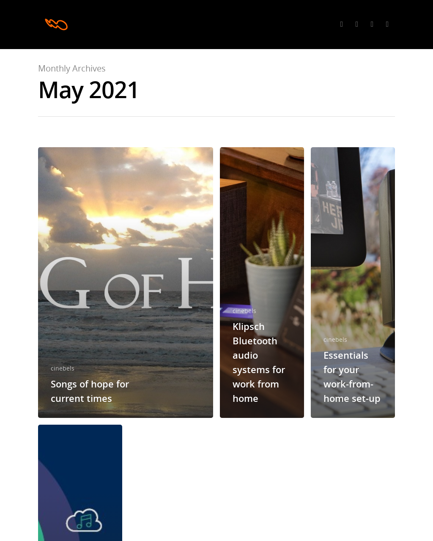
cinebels (62, 368)
